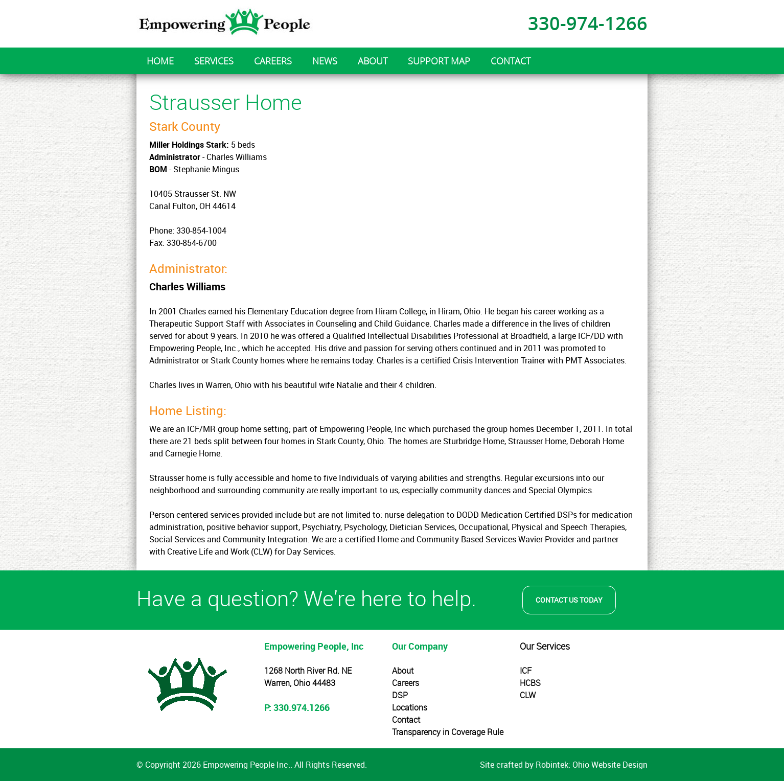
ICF (526, 670)
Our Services (545, 646)
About (402, 670)
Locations (409, 707)
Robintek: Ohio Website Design (592, 764)
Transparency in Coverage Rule (447, 732)
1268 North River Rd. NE (308, 670)
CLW (528, 695)
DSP (400, 695)
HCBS (530, 682)
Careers (405, 682)
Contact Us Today (569, 600)
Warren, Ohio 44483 (299, 682)
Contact (406, 719)
